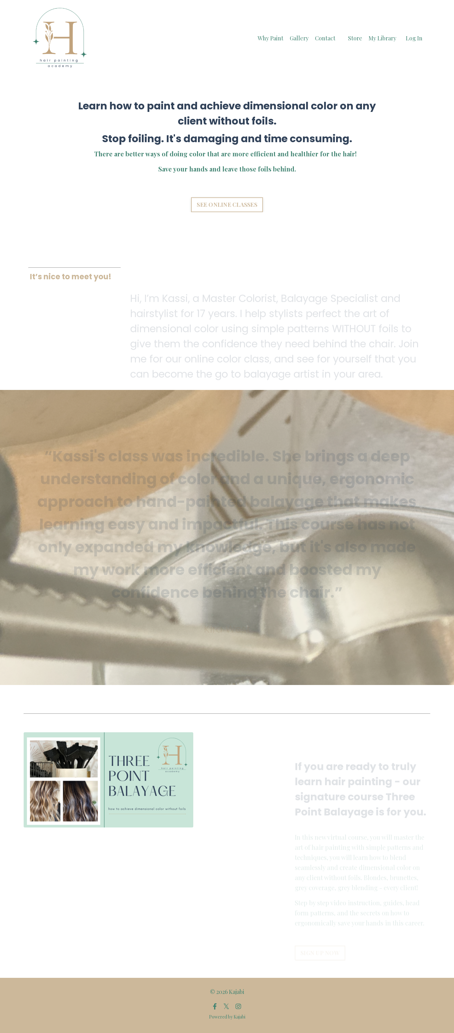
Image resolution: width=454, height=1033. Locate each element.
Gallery (299, 38)
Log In (414, 38)
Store (355, 38)
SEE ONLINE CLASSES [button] (227, 206)
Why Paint (270, 38)
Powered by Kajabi (227, 1017)
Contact (325, 38)
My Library (382, 38)
